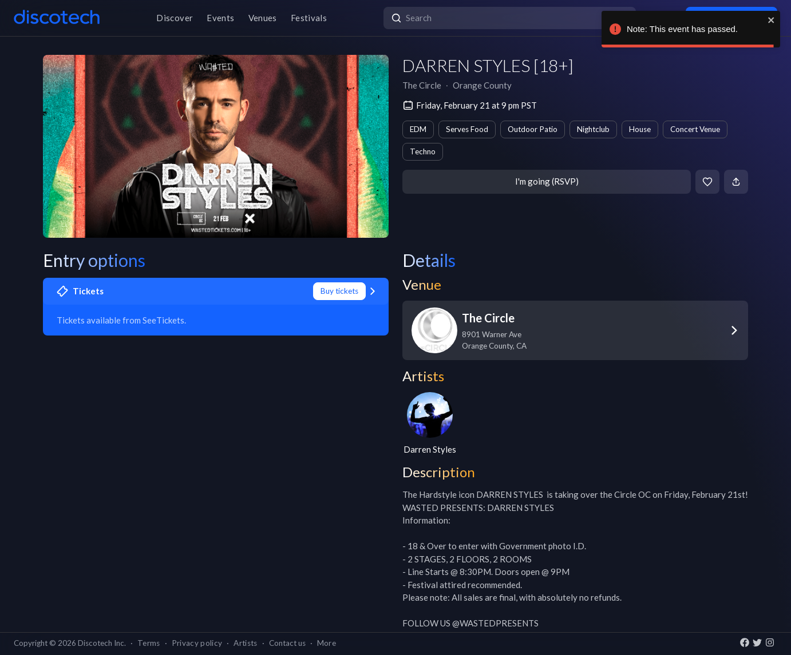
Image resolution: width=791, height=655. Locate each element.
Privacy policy (197, 643)
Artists (245, 643)
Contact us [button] (287, 643)
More (326, 643)
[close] (772, 20)
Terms (148, 643)
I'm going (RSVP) (547, 181)
